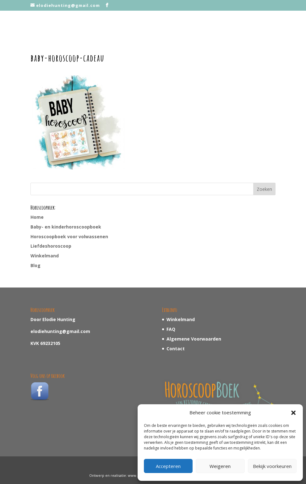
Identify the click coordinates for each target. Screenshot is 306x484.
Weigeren (220, 466)
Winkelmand (44, 256)
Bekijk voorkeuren (272, 466)
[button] (293, 413)
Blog (35, 265)
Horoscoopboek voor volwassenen (69, 236)
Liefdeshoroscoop (50, 246)
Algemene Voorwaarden (194, 339)
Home (37, 217)
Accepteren (168, 466)
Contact (176, 349)
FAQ (171, 329)
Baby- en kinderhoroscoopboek (65, 227)
